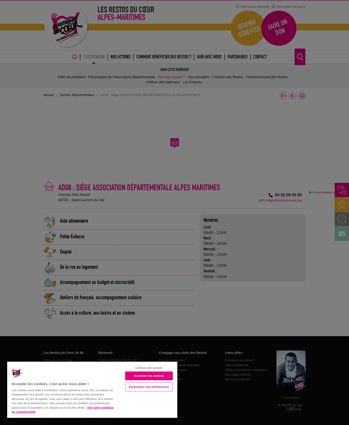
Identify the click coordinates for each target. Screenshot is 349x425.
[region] (92, 389)
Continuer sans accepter (149, 367)
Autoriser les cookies (149, 376)
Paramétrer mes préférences (149, 387)
